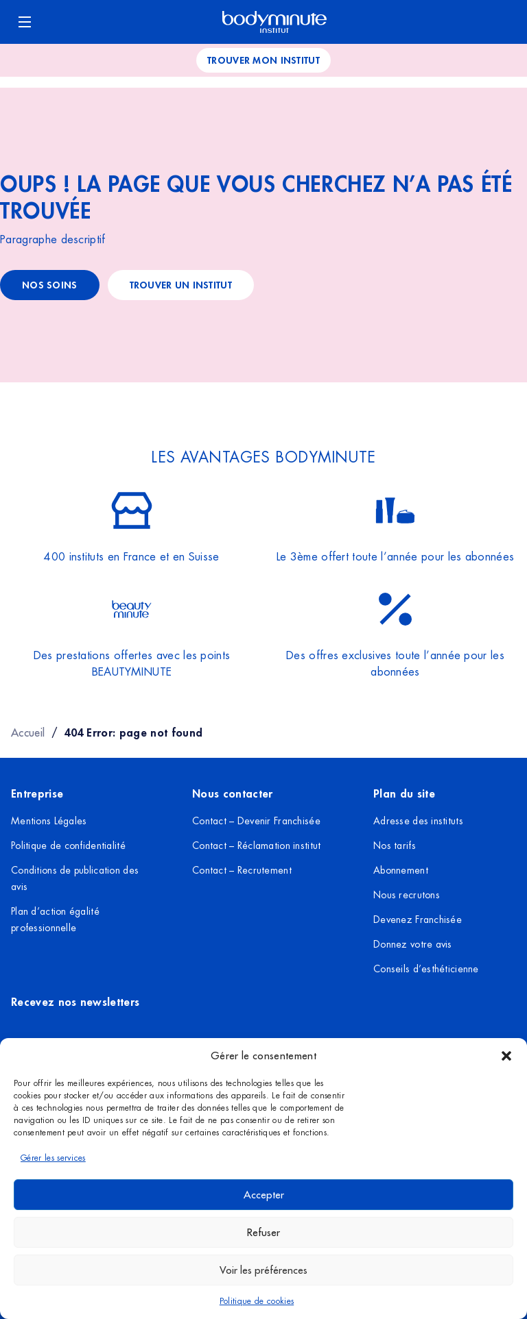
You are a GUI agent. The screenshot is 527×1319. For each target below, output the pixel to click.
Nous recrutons (406, 895)
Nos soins (50, 284)
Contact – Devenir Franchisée (256, 821)
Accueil (28, 732)
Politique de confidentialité (68, 845)
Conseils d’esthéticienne (426, 969)
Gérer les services (53, 1157)
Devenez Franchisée (417, 919)
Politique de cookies (257, 1301)
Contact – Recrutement (242, 870)
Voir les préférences (263, 1270)
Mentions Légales (48, 821)
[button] (506, 1056)
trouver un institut (181, 284)
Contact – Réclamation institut (256, 845)
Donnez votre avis (412, 944)
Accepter (264, 1194)
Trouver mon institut (263, 59)
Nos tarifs (394, 845)
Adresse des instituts (418, 821)
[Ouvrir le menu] (24, 22)
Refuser (263, 1232)
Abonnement (400, 870)
